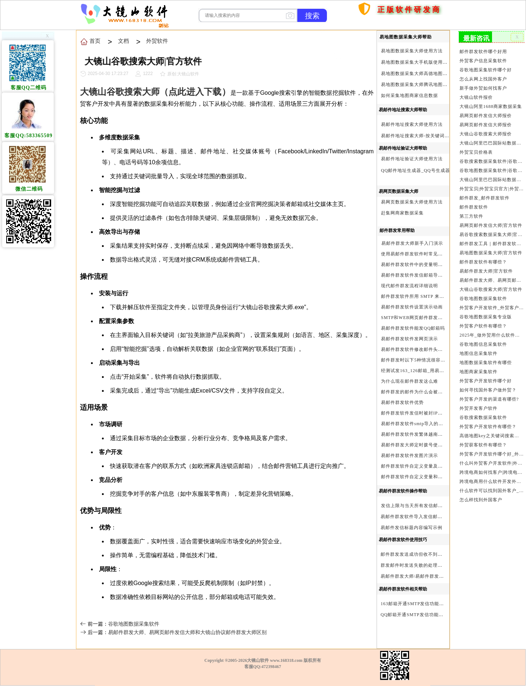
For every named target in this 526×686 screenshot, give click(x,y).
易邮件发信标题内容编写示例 (411, 527)
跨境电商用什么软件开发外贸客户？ (491, 481)
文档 (123, 41)
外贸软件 (157, 41)
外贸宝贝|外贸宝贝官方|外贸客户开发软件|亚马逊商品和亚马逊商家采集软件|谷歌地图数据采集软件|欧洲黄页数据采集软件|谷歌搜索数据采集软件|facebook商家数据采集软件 (491, 188)
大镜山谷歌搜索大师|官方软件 (491, 289)
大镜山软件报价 (476, 97)
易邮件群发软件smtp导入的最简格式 (419, 423)
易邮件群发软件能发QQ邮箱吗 (413, 328)
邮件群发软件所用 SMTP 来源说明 (417, 296)
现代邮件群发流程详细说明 (409, 285)
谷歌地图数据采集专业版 (486, 316)
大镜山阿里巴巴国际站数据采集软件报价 (491, 143)
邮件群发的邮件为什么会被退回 (414, 391)
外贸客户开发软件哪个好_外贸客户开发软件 (491, 454)
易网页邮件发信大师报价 (486, 115)
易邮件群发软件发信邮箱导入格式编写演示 (426, 275)
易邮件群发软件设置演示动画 (412, 307)
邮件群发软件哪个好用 (483, 51)
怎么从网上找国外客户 (483, 79)
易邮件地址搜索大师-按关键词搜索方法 (422, 135)
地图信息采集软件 (479, 353)
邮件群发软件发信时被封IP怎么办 (416, 413)
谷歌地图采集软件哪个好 (486, 69)
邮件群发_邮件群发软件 (485, 197)
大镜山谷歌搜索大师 (120, 92)
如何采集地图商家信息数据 (409, 95)
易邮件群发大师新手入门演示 (412, 243)
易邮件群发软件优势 (402, 402)
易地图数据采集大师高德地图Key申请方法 (425, 73)
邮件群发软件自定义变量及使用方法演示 (423, 466)
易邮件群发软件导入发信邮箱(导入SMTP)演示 (429, 516)
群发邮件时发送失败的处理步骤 (414, 565)
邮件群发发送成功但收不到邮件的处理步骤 (426, 554)
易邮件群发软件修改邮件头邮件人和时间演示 (428, 349)
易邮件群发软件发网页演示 (409, 338)
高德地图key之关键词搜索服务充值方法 (491, 435)
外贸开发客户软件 (479, 408)
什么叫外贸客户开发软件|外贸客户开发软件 (491, 463)
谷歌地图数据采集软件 (133, 624)
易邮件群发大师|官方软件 (486, 271)
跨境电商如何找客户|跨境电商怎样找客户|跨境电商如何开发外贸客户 (491, 472)
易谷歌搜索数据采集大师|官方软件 (491, 234)
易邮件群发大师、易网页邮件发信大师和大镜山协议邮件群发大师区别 (187, 632)
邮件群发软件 (474, 207)
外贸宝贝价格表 (476, 152)
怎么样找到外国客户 (481, 499)
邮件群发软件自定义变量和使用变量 (419, 476)
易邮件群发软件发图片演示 (409, 455)
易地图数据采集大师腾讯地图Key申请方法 (425, 84)
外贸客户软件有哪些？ (483, 326)
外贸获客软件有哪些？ (483, 444)
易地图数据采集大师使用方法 (412, 50)
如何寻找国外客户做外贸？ (488, 390)
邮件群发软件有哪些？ (483, 262)
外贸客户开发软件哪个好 (486, 380)
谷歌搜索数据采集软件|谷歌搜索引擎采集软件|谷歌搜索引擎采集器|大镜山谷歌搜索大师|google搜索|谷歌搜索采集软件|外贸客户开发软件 (491, 161)
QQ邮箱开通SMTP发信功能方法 (414, 614)
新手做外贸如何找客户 (483, 88)
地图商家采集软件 (479, 371)
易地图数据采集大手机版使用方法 (416, 62)
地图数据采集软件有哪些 (486, 362)
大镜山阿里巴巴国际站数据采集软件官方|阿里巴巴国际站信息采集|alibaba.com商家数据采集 (491, 179)
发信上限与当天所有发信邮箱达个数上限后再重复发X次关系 (444, 505)
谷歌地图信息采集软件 (483, 344)
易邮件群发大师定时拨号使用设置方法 (421, 444)
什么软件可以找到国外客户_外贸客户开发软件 (491, 490)
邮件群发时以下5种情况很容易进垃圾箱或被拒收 (432, 360)
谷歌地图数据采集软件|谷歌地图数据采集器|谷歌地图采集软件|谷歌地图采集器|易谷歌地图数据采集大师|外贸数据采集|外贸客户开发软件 (491, 170)
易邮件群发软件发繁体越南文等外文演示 (423, 434)
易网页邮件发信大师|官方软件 (491, 225)
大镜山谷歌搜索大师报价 (486, 133)
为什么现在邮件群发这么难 (409, 381)
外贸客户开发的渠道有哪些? (489, 399)
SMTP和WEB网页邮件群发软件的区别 (421, 317)
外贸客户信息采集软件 (483, 60)
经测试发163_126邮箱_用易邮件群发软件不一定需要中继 (441, 370)
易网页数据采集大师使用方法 (412, 202)
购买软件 (369, 28)
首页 (347, 43)
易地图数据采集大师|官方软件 (491, 252)
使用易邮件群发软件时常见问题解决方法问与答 (431, 253)
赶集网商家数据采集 (402, 212)
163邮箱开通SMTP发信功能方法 (415, 603)
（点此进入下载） (195, 92)
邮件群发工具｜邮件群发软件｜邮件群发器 (491, 243)
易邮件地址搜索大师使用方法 (412, 124)
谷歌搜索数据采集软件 (483, 417)
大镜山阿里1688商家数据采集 (491, 106)
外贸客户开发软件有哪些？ (488, 426)
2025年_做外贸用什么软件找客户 (491, 335)
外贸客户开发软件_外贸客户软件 (491, 307)
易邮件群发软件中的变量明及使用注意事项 (426, 264)
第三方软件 (471, 216)
